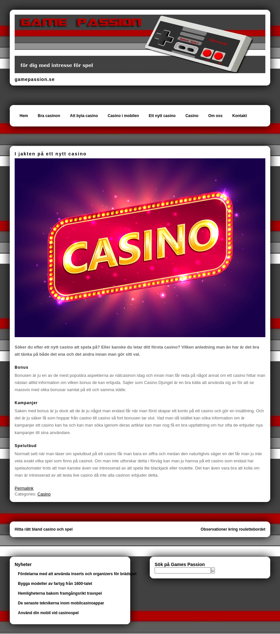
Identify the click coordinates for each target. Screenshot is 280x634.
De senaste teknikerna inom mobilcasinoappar (61, 603)
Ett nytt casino (162, 115)
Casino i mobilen (123, 115)
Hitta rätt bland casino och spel (44, 529)
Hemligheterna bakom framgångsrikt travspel (60, 593)
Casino (191, 115)
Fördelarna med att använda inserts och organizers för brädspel (77, 574)
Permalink (24, 488)
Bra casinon (49, 115)
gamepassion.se (35, 79)
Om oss (215, 115)
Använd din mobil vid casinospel (48, 613)
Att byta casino (84, 115)
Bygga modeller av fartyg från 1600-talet (55, 583)
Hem (24, 115)
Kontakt (239, 115)
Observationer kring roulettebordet (233, 529)
